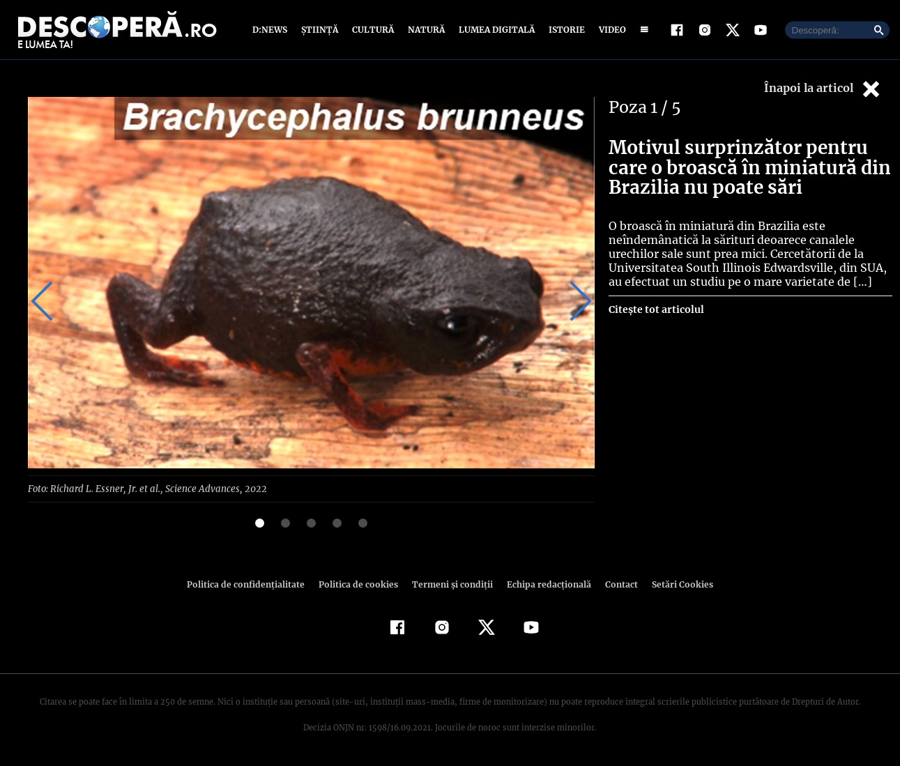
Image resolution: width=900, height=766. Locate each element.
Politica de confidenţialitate (252, 584)
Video (609, 29)
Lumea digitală (494, 29)
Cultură (372, 29)
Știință (320, 29)
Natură (425, 29)
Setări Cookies (675, 584)
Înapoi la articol (823, 89)
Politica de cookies (360, 584)
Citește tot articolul (656, 309)
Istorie (564, 29)
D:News (272, 29)
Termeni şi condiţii (451, 584)
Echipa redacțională (545, 584)
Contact (616, 584)
